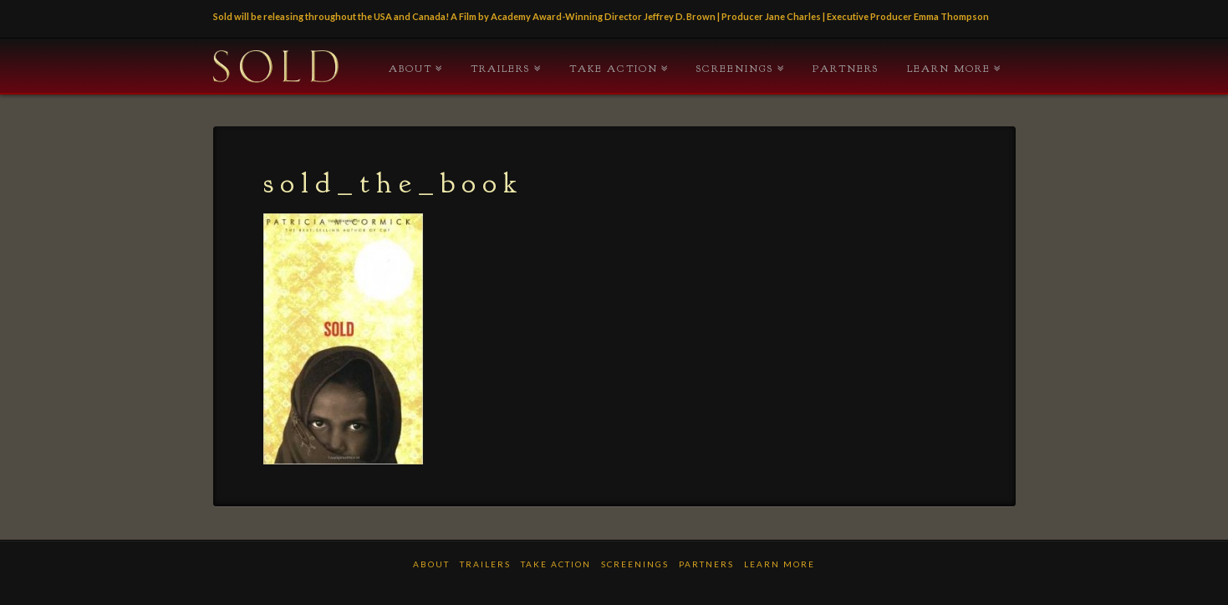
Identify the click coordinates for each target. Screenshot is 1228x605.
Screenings (734, 68)
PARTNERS (846, 68)
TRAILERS (500, 68)
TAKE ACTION (613, 68)
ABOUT (410, 68)
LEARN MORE (949, 68)
